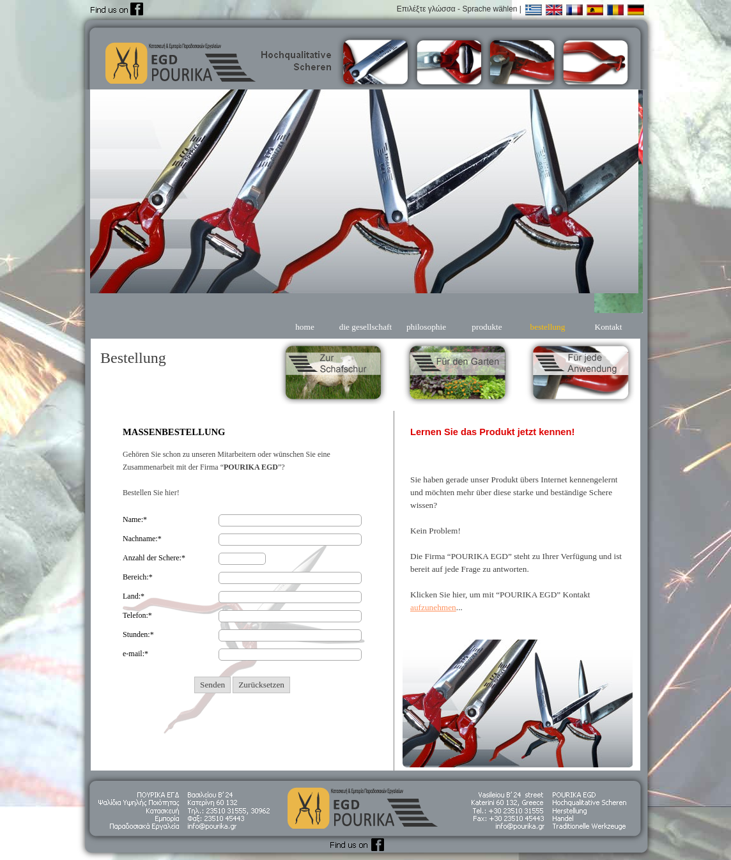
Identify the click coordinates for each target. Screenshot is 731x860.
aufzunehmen (433, 607)
